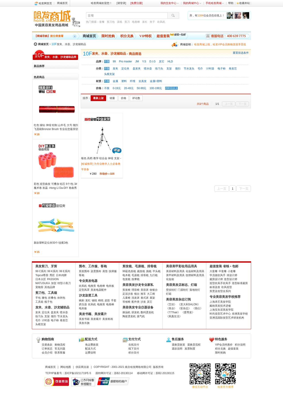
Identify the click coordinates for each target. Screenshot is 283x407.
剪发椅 (126, 289)
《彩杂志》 (184, 308)
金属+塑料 (156, 81)
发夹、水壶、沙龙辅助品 (69, 44)
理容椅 (136, 289)
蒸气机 (141, 316)
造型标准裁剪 (240, 283)
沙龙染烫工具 (88, 295)
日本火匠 (40, 279)
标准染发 (215, 287)
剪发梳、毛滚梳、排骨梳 (139, 266)
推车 (143, 293)
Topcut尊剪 (41, 275)
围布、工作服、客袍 (93, 266)
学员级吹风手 (218, 275)
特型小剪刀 (64, 283)
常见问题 (60, 348)
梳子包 (48, 301)
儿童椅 (126, 297)
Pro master (125, 61)
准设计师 (232, 275)
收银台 (154, 289)
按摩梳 (136, 279)
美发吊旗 (84, 323)
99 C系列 (40, 271)
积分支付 (133, 352)
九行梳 (154, 275)
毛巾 (200, 68)
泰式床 (145, 297)
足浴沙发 (127, 293)
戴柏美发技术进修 (220, 305)
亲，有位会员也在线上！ (207, 15)
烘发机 (136, 312)
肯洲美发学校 (240, 313)
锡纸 (94, 300)
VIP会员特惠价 (224, 344)
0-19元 (117, 88)
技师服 (113, 271)
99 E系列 (64, 271)
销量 (112, 98)
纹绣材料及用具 (195, 275)
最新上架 (98, 98)
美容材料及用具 (175, 271)
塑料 (124, 81)
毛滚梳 (136, 275)
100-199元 (155, 88)
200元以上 (171, 88)
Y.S (144, 61)
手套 (113, 300)
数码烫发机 (147, 312)
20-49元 (129, 88)
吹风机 (161, 21)
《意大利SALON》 (189, 304)
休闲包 (61, 297)
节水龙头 (189, 68)
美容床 (145, 289)
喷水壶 (148, 68)
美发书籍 (84, 319)
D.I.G (152, 61)
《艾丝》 (171, 304)
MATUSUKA (42, 283)
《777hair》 (173, 312)
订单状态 (47, 348)
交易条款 (47, 344)
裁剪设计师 (216, 279)
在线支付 (133, 344)
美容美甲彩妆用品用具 (181, 266)
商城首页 (62, 3)
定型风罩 (84, 289)
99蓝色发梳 (129, 271)
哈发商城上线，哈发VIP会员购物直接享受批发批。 (220, 45)
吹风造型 (226, 287)
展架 (152, 297)
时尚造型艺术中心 (220, 313)
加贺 (53, 283)
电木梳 (126, 275)
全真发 (143, 81)
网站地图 (65, 367)
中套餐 (223, 271)
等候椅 (126, 301)
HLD (170, 61)
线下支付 (133, 348)
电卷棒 (136, 21)
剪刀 (127, 21)
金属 (115, 81)
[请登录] (121, 3)
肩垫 (105, 271)
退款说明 (177, 348)
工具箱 (39, 301)
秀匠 (52, 275)
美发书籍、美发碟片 (93, 314)
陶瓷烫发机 (129, 316)
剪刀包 (111, 21)
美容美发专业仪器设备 (137, 307)
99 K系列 (52, 271)
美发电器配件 (99, 289)
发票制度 (190, 348)
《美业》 (171, 308)
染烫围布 (96, 271)
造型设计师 (230, 279)
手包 (38, 297)
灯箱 (168, 293)
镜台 (137, 293)
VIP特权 (146, 36)
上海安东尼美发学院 (221, 309)
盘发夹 (137, 68)
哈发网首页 (45, 3)
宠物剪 (39, 287)
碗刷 (81, 300)
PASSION (53, 279)
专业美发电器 (88, 281)
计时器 (210, 68)
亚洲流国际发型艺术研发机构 (227, 317)
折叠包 (52, 297)
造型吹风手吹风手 (220, 283)
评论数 (136, 98)
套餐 (102, 21)
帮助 (230, 3)
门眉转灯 (183, 289)
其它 (161, 61)
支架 (169, 68)
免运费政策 (91, 344)
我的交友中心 (170, 3)
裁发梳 (141, 271)
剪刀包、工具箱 (46, 292)
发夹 (115, 68)
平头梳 (157, 271)
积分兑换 (127, 36)
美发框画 (107, 319)
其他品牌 (49, 287)
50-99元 (141, 88)
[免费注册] (136, 3)
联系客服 (60, 352)
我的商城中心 (192, 3)
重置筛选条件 (241, 52)
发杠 (144, 21)
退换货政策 (178, 344)
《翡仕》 (197, 308)
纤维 (132, 81)
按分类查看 (48, 36)
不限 (106, 61)
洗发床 (136, 297)
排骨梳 (145, 275)
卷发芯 (233, 68)
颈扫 (177, 68)
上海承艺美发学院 (220, 301)
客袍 (81, 275)
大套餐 (214, 271)
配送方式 (90, 348)
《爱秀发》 (188, 312)
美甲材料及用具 (175, 275)
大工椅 (151, 293)
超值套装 (163, 36)
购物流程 (60, 344)
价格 (123, 98)
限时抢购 (108, 36)
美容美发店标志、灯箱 (181, 285)
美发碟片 (96, 319)
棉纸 (100, 300)
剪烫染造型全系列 (220, 291)
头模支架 (109, 74)
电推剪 (92, 285)
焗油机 (126, 312)
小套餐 (232, 271)
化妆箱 (170, 279)
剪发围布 (84, 271)
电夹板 (110, 285)
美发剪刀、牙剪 (46, 266)
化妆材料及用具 (195, 271)
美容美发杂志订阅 (178, 299)
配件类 (136, 301)
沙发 (143, 301)
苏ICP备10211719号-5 (78, 373)
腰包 (44, 297)
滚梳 (119, 21)
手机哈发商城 (215, 3)
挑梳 (148, 271)
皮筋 (107, 300)
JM (137, 61)
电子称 (222, 68)
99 (114, 61)
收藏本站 (244, 3)
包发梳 (126, 279)
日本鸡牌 (61, 275)
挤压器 (83, 304)
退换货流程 (194, 344)
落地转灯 (194, 289)
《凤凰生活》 (174, 316)
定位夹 (125, 68)
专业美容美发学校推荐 (225, 296)
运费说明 (90, 352)
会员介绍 (47, 352)
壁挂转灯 (171, 289)
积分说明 (240, 344)
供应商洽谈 (82, 367)
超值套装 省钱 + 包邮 (224, 266)
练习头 (159, 68)
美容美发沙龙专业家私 (137, 285)
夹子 (152, 21)
